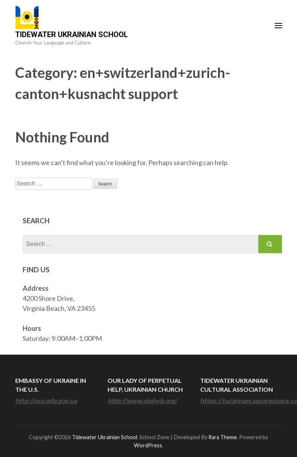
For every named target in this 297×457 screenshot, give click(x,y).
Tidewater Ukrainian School (71, 34)
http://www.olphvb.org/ (142, 401)
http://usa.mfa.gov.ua (46, 401)
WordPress (148, 445)
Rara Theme (222, 437)
